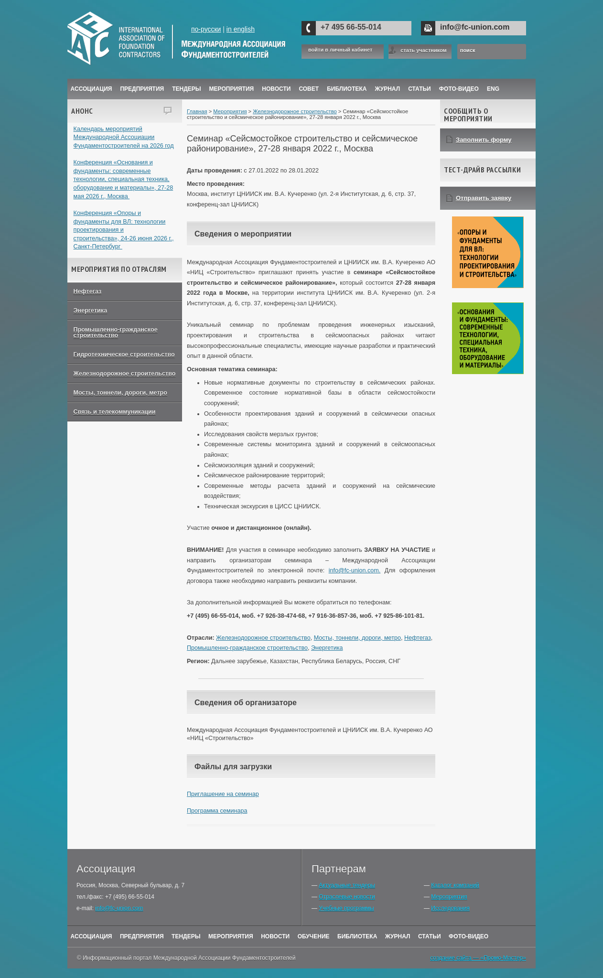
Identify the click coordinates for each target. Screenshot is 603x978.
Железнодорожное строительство (125, 373)
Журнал (397, 936)
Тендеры (186, 89)
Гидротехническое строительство (124, 354)
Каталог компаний (455, 885)
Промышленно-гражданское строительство (116, 332)
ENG (493, 89)
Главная (197, 111)
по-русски (206, 29)
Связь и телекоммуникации (115, 411)
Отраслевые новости (347, 896)
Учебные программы (346, 908)
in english (240, 29)
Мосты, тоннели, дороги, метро (120, 392)
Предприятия (142, 89)
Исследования (450, 908)
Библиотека (346, 89)
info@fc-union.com (474, 27)
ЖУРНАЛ (387, 89)
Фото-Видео (459, 89)
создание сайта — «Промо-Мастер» (478, 958)
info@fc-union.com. (355, 570)
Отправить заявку (483, 198)
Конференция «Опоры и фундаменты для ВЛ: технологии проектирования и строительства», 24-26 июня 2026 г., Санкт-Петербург (124, 230)
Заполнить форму (484, 139)
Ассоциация (91, 89)
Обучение (314, 936)
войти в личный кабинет (340, 50)
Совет (309, 89)
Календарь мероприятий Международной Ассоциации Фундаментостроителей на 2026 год (124, 137)
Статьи (419, 89)
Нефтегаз (88, 291)
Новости (276, 89)
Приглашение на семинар (223, 794)
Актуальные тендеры (347, 885)
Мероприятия (231, 89)
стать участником (423, 50)
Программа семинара (217, 810)
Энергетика (91, 310)
